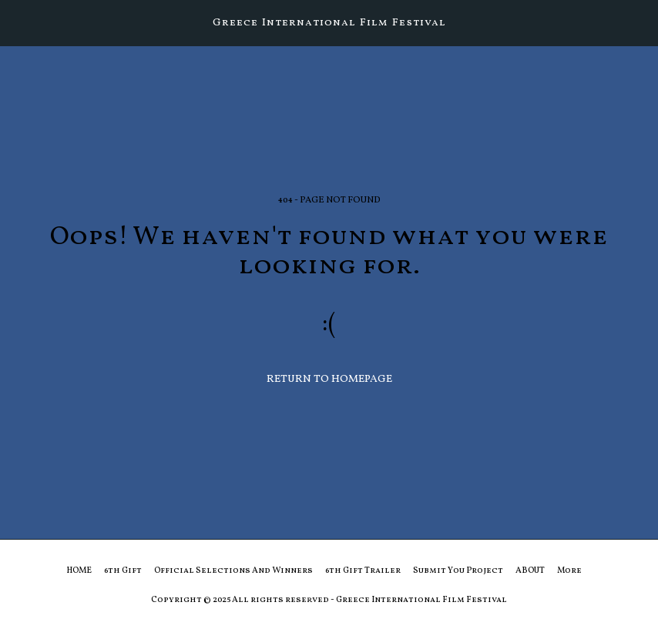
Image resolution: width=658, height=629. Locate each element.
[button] (17, 22)
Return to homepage (329, 379)
